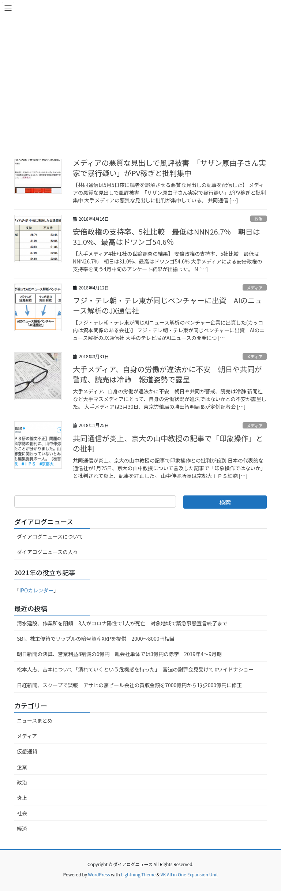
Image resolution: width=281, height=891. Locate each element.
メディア (255, 288)
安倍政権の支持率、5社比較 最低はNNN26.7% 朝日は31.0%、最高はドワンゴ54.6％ (166, 236)
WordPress (99, 874)
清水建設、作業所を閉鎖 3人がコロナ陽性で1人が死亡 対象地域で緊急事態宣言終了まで (122, 623)
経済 (22, 828)
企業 (22, 767)
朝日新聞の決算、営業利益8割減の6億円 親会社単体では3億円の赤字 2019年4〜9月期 (119, 654)
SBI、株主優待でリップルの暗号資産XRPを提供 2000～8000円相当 (96, 638)
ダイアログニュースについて (50, 536)
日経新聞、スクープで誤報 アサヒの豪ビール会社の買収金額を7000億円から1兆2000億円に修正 (129, 685)
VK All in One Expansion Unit (189, 874)
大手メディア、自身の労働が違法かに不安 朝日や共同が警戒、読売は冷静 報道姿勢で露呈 (167, 374)
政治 (258, 219)
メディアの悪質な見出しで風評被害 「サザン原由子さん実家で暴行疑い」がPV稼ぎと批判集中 (169, 167)
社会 (22, 813)
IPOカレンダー (36, 590)
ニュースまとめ (34, 720)
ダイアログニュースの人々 (47, 551)
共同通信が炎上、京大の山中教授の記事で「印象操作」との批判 (168, 443)
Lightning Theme (138, 874)
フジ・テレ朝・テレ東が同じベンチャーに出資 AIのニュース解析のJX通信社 (167, 305)
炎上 (22, 797)
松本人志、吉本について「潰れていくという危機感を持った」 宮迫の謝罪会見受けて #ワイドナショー (135, 669)
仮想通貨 (27, 751)
